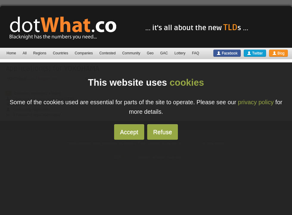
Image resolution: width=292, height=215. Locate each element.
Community (131, 53)
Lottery (180, 53)
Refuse (162, 132)
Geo (150, 53)
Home (11, 53)
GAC (164, 53)
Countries (60, 53)
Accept (129, 132)
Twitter (255, 53)
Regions (39, 53)
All (25, 53)
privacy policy (256, 102)
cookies (187, 82)
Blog (278, 53)
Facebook (227, 53)
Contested (107, 53)
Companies (84, 53)
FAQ (195, 53)
